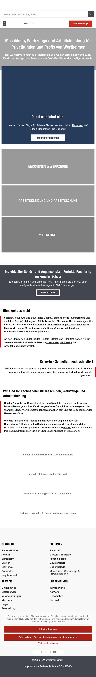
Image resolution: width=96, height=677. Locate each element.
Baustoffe (32, 402)
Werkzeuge (66, 342)
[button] (4, 23)
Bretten (6, 562)
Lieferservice (9, 591)
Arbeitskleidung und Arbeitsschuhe (48, 200)
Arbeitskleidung (70, 327)
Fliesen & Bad (58, 558)
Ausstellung (9, 608)
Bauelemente (57, 562)
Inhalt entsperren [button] (48, 629)
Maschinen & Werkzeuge (48, 166)
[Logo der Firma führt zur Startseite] (48, 5)
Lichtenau (7, 566)
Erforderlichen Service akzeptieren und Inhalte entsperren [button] (48, 637)
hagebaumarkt (10, 575)
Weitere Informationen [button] (48, 643)
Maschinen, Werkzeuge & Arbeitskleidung (65, 572)
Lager (5, 604)
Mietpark (7, 600)
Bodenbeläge (57, 566)
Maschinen (52, 342)
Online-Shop (9, 587)
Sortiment (38, 324)
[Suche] (91, 14)
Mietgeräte (48, 235)
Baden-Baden (33, 339)
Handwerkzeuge (79, 324)
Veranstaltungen (11, 596)
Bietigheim (8, 558)
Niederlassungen (78, 321)
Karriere (54, 591)
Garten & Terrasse (60, 554)
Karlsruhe (7, 571)
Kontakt (54, 600)
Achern (45, 339)
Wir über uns (57, 587)
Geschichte (56, 596)
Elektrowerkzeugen (58, 324)
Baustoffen (73, 430)
